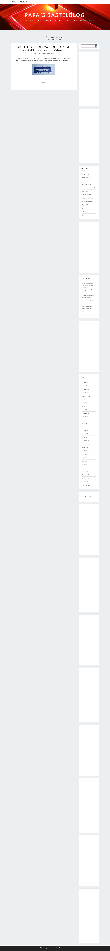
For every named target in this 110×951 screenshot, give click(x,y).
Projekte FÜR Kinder (87, 198)
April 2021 (84, 410)
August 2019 (85, 433)
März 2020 (84, 423)
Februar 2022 (85, 389)
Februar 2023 (85, 382)
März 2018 (84, 464)
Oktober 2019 (85, 430)
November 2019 (86, 427)
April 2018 (84, 461)
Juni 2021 (84, 403)
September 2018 (86, 444)
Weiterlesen (44, 83)
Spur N (83, 208)
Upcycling (84, 215)
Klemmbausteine (86, 184)
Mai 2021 (84, 406)
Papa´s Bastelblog (19, 2)
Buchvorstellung (86, 177)
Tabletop (84, 212)
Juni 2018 (84, 454)
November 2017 (86, 478)
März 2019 (84, 437)
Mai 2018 (84, 457)
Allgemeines (85, 174)
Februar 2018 (85, 468)
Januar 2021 (85, 416)
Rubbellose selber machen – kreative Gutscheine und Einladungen (43, 48)
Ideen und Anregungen (88, 181)
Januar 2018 (85, 471)
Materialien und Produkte (88, 188)
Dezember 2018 (86, 440)
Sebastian (51, 53)
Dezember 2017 (86, 475)
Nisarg (70, 948)
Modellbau (85, 191)
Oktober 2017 (85, 481)
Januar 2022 (85, 392)
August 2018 (85, 447)
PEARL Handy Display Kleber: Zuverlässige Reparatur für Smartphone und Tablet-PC (88, 288)
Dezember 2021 (86, 396)
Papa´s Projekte (86, 194)
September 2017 (86, 485)
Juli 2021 (84, 399)
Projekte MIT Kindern (87, 201)
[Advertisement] (89, 79)
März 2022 (84, 386)
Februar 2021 (85, 413)
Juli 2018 (84, 451)
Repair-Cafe (85, 205)
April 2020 (84, 420)
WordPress (59, 948)
